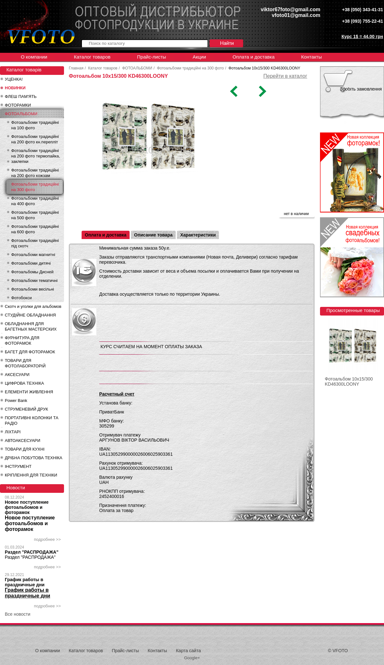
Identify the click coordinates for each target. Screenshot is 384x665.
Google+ (192, 657)
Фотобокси (21, 297)
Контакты (311, 57)
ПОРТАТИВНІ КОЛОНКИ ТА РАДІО (31, 420)
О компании (34, 57)
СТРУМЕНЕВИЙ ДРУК (26, 409)
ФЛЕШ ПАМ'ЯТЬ (20, 96)
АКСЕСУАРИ (17, 374)
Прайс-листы (151, 57)
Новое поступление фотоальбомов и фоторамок (27, 507)
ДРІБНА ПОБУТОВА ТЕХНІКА (33, 457)
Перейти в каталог (285, 76)
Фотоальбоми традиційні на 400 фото (35, 201)
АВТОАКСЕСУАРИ (22, 440)
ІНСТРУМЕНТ (18, 466)
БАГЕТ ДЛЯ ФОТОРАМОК (30, 351)
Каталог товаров (92, 57)
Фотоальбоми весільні (32, 289)
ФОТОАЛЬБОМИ (21, 113)
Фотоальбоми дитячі (31, 263)
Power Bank (16, 400)
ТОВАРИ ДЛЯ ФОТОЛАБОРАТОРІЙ (25, 363)
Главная (76, 68)
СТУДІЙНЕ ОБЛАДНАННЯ (30, 315)
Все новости (17, 614)
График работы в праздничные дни (24, 582)
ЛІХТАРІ (12, 431)
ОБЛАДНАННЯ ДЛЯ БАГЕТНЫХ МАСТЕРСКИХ (31, 326)
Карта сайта (188, 650)
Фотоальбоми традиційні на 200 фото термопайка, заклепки (35, 156)
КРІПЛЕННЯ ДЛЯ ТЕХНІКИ (31, 475)
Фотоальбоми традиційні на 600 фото (35, 229)
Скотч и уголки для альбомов (33, 306)
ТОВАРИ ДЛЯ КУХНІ (24, 449)
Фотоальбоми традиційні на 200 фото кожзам (35, 173)
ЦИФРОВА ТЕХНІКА (24, 383)
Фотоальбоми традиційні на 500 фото (35, 215)
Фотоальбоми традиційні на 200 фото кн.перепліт (35, 139)
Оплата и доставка (254, 57)
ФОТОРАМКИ (18, 105)
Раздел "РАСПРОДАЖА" (32, 552)
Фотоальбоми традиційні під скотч (35, 243)
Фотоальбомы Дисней (32, 271)
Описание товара (153, 234)
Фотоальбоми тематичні (34, 280)
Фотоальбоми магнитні (33, 254)
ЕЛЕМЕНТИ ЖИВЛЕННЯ (29, 391)
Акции (199, 57)
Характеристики (198, 234)
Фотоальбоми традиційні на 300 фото (35, 187)
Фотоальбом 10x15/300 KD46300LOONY (349, 381)
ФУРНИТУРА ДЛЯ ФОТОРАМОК (22, 340)
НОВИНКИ (15, 87)
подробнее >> (47, 539)
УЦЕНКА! (14, 79)
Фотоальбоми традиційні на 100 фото (35, 125)
